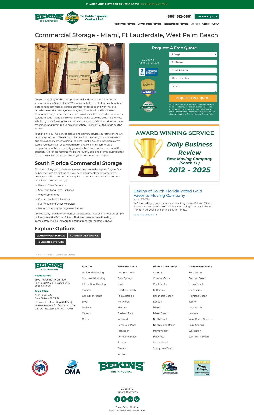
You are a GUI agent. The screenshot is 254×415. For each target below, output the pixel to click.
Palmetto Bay (160, 330)
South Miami (160, 342)
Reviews (86, 307)
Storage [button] (195, 23)
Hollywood (124, 301)
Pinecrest (158, 336)
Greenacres (195, 290)
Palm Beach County (200, 266)
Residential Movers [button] (124, 23)
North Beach (160, 319)
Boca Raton (195, 272)
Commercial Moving (93, 278)
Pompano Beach (127, 336)
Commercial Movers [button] (149, 23)
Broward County (127, 266)
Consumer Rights (92, 295)
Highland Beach (198, 295)
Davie (121, 284)
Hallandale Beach (163, 295)
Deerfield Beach (127, 290)
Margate (122, 307)
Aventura (158, 272)
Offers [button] (206, 23)
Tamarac (122, 348)
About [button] (215, 23)
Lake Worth (195, 307)
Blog (84, 301)
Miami (156, 307)
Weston (122, 354)
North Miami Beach (164, 325)
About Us (87, 266)
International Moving (94, 284)
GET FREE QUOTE (207, 16)
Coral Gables (160, 284)
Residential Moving (93, 272)
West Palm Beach (199, 336)
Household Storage (50, 242)
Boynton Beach (197, 278)
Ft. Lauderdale (126, 295)
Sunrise (122, 342)
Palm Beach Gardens (201, 319)
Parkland (123, 319)
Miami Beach (160, 313)
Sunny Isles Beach (163, 348)
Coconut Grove (161, 278)
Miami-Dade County (165, 266)
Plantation (123, 330)
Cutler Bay (159, 290)
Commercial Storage (84, 235)
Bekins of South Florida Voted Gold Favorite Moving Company (167, 193)
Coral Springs (125, 278)
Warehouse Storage (51, 235)
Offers (85, 319)
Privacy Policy (207, 114)
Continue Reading (145, 214)
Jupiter (193, 301)
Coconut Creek (126, 272)
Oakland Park (125, 313)
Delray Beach (196, 284)
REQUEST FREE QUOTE (193, 98)
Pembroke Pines (127, 325)
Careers (86, 313)
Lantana (193, 313)
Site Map (134, 407)
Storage (86, 290)
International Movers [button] (176, 23)
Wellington (195, 330)
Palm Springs (196, 325)
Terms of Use (192, 114)
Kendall (157, 301)
